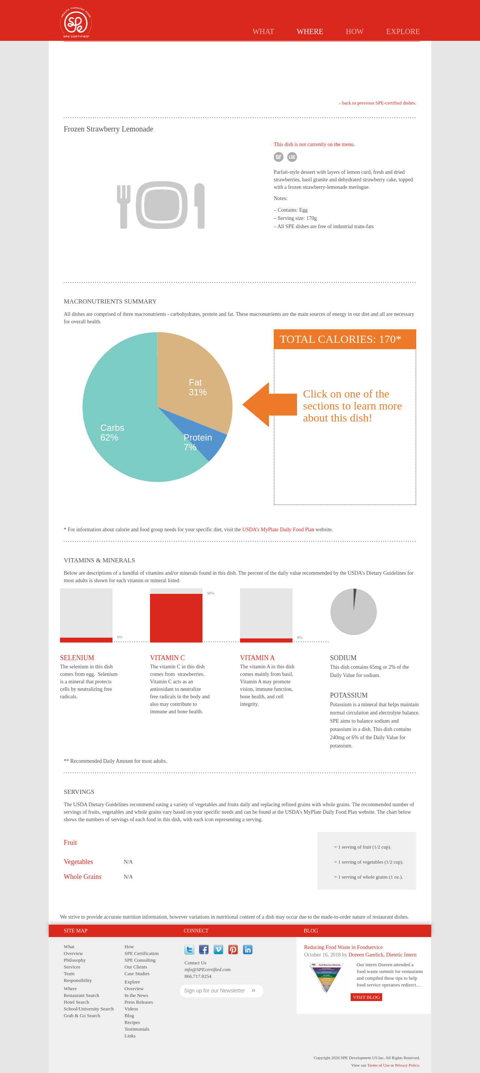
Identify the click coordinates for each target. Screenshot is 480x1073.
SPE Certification (141, 953)
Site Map (75, 931)
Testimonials (136, 1029)
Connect (196, 931)
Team (69, 973)
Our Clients (135, 967)
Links (130, 1036)
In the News (136, 995)
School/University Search (89, 1009)
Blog (311, 931)
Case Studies (137, 973)
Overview (73, 953)
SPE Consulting (140, 960)
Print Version (394, 70)
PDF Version (410, 69)
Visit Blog (366, 997)
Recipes (132, 1022)
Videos (131, 1009)
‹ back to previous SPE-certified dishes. (377, 103)
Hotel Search (76, 1002)
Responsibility (78, 980)
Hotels (273, 47)
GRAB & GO (371, 47)
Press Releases (138, 1002)
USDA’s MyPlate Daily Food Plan (278, 529)
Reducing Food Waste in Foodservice (343, 947)
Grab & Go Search (82, 1015)
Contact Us (195, 962)
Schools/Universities (320, 47)
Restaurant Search (81, 995)
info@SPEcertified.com (207, 969)
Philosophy (75, 960)
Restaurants (236, 47)
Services (72, 967)
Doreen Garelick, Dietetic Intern (383, 955)
